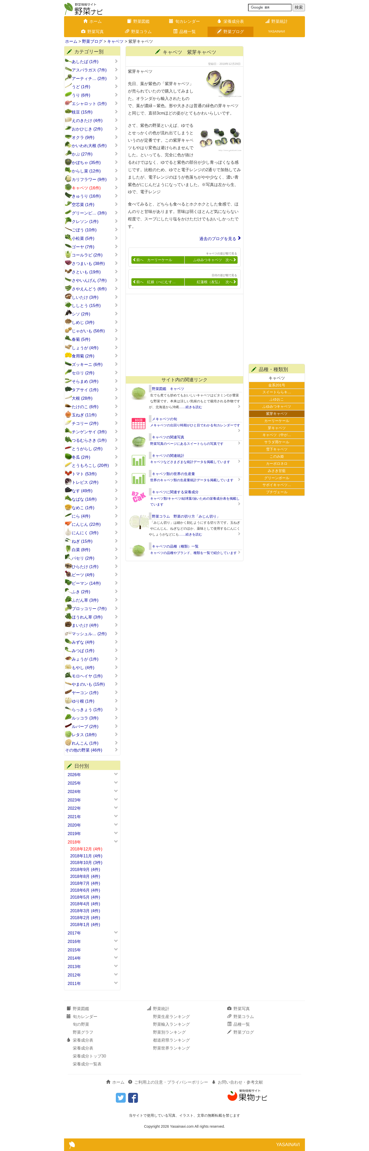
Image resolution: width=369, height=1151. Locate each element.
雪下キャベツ (277, 449)
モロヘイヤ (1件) (95, 676)
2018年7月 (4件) (85, 883)
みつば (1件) (95, 650)
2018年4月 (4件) (85, 904)
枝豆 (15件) (95, 112)
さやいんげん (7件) (95, 280)
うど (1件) (95, 86)
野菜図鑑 (138, 21)
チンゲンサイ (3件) (95, 431)
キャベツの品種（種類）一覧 (175, 546)
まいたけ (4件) (95, 625)
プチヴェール (277, 492)
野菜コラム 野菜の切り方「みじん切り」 (186, 516)
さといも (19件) (95, 272)
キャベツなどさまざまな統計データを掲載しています (190, 462)
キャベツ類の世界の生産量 (173, 474)
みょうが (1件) (95, 659)
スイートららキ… (276, 392)
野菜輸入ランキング (171, 1024)
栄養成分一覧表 (87, 1064)
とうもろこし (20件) (95, 465)
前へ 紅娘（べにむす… (154, 282)
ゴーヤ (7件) (95, 246)
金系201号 (276, 385)
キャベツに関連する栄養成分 (175, 492)
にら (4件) (95, 516)
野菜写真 (92, 31)
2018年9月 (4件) (85, 869)
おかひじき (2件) (95, 129)
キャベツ (115, 41)
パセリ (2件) (95, 558)
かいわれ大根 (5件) (95, 145)
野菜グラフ (83, 1032)
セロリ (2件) (95, 373)
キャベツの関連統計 (168, 456)
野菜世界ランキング (171, 1048)
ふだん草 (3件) (95, 600)
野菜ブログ (230, 31)
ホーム (92, 21)
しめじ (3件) (95, 322)
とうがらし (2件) (95, 448)
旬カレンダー (184, 21)
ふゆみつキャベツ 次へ (214, 260)
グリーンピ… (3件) (95, 213)
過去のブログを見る (217, 239)
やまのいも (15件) (95, 684)
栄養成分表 (230, 21)
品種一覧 (184, 31)
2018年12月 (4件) (86, 849)
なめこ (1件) (95, 507)
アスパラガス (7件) (95, 70)
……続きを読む (190, 407)
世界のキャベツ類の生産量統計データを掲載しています (191, 480)
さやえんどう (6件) (95, 288)
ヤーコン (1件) (95, 692)
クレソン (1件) (95, 221)
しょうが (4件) (95, 347)
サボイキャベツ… (276, 485)
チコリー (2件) (95, 423)
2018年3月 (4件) (85, 911)
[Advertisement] (182, 335)
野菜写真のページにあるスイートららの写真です (186, 444)
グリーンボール (276, 478)
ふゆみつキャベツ (276, 406)
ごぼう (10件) (95, 230)
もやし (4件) (95, 667)
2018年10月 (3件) (86, 862)
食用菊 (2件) (95, 356)
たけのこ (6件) (95, 406)
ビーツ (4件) (95, 574)
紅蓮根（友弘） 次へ (216, 282)
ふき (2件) (95, 591)
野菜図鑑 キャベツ (168, 389)
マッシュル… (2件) (95, 633)
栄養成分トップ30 (89, 1056)
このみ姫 (277, 456)
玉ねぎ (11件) (95, 415)
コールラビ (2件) (95, 255)
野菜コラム (138, 31)
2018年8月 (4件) (85, 876)
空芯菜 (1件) (95, 204)
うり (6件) (95, 95)
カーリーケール (276, 421)
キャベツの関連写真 (168, 437)
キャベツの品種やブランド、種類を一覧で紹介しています (193, 553)
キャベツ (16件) (95, 188)
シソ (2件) (95, 314)
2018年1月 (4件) (85, 924)
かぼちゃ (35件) (95, 162)
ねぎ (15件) (95, 541)
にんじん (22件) (95, 524)
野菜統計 (276, 21)
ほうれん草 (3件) (95, 617)
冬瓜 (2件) (95, 457)
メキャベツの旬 (164, 419)
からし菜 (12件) (95, 171)
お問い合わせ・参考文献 (237, 1082)
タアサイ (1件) (95, 389)
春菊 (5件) (95, 339)
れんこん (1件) (95, 743)
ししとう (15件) (95, 305)
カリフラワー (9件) (95, 179)
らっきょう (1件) (95, 709)
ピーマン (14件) (95, 583)
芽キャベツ (277, 428)
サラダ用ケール (276, 442)
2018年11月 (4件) (86, 856)
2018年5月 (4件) (85, 897)
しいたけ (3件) (95, 297)
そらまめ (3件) (95, 381)
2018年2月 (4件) (85, 918)
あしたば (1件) (95, 61)
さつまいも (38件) (95, 263)
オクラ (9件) (95, 137)
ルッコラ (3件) (95, 718)
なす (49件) (95, 490)
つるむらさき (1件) (95, 440)
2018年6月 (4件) (85, 890)
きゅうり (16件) (95, 196)
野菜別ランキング (169, 1032)
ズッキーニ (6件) (95, 364)
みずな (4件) (95, 642)
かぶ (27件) (95, 154)
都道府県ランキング (171, 1040)
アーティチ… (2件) (95, 78)
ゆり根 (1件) (95, 701)
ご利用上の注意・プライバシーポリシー (168, 1082)
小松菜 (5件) (95, 238)
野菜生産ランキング (171, 1016)
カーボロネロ (277, 463)
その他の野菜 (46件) (91, 750)
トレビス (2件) (95, 482)
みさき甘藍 (277, 471)
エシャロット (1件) (95, 103)
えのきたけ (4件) (95, 120)
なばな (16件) (95, 499)
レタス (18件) (95, 734)
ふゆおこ (277, 399)
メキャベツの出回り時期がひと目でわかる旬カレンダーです (195, 425)
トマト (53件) (95, 473)
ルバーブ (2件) (95, 726)
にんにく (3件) (95, 532)
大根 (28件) (95, 398)
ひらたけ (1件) (95, 566)
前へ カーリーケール (152, 260)
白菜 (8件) (95, 549)
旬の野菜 (81, 1024)
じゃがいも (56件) (95, 330)
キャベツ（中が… (276, 435)
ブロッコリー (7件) (95, 608)
